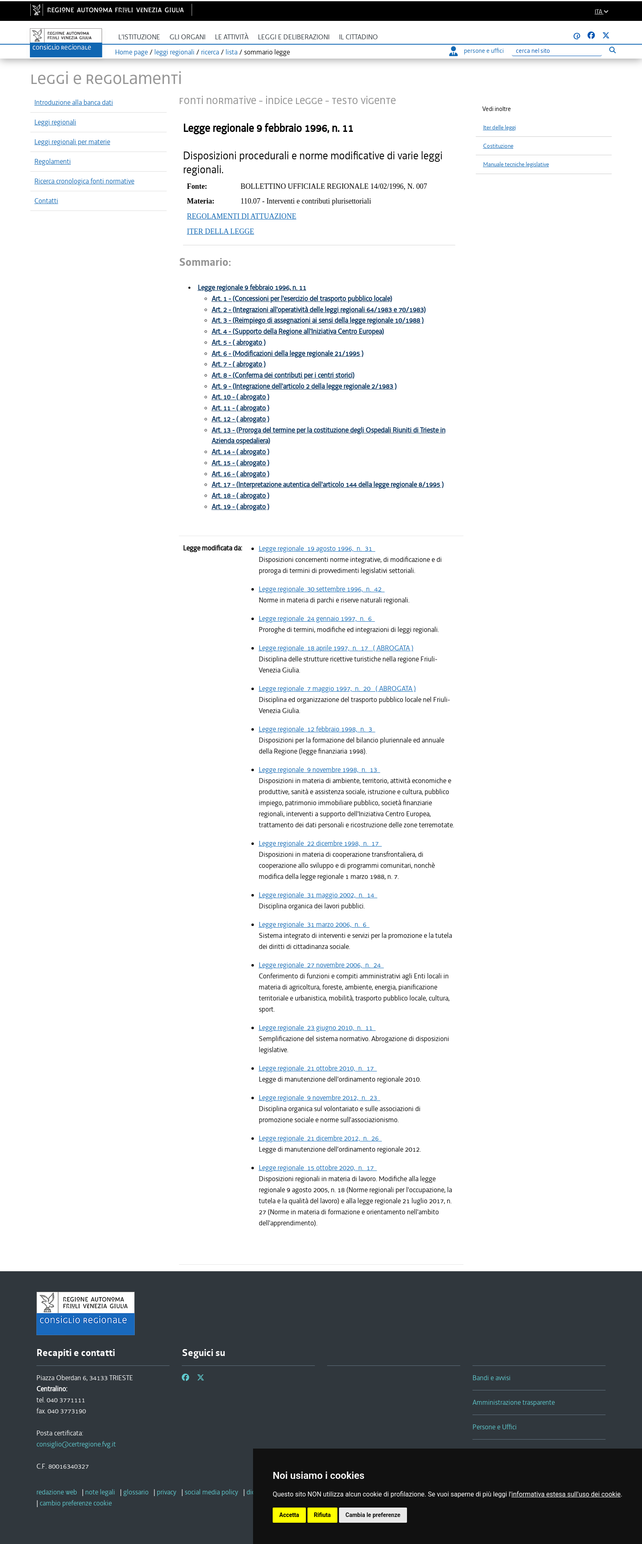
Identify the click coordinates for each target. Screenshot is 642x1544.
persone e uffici (476, 51)
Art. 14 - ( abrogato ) (240, 452)
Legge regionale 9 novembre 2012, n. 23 (319, 1097)
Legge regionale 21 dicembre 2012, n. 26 (320, 1138)
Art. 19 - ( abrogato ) (240, 507)
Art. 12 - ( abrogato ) (240, 419)
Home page (131, 52)
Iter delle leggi (499, 127)
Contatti (46, 200)
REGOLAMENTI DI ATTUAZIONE (241, 216)
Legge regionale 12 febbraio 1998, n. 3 (317, 729)
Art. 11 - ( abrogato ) (240, 408)
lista (231, 52)
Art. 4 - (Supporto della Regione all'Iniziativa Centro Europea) (298, 331)
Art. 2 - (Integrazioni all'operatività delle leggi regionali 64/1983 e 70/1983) (319, 310)
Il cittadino (358, 37)
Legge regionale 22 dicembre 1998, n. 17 (320, 843)
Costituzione (498, 146)
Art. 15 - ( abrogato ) (240, 463)
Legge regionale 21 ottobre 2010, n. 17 (318, 1068)
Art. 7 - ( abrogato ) (239, 364)
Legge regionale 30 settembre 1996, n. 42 (322, 588)
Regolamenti (52, 161)
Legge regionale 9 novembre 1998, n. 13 (319, 769)
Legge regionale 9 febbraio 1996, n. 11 (252, 287)
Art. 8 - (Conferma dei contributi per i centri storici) (283, 375)
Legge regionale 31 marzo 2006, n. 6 (314, 924)
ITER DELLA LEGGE (220, 231)
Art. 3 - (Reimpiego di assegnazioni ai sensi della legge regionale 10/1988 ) (318, 320)
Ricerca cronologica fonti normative (84, 181)
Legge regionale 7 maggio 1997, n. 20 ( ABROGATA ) (337, 688)
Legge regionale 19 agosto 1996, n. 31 (317, 548)
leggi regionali (174, 52)
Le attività (232, 37)
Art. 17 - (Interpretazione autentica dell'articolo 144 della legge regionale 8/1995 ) (328, 484)
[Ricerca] (557, 51)
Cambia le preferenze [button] (373, 1515)
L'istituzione (139, 37)
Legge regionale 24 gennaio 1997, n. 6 (317, 618)
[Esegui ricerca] (612, 50)
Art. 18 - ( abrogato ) (240, 495)
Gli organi (188, 37)
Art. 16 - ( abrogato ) (240, 474)
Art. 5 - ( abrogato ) (239, 342)
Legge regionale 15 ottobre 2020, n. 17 (318, 1167)
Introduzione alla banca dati (73, 102)
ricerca (210, 52)
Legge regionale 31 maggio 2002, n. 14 (318, 894)
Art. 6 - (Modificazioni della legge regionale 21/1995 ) (288, 353)
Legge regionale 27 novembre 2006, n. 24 (321, 964)
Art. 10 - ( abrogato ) (240, 397)
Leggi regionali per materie (72, 141)
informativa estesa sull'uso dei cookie (566, 1494)
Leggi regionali (55, 122)
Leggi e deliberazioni (294, 37)
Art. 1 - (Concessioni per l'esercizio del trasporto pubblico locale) (302, 298)
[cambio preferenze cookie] (76, 1503)
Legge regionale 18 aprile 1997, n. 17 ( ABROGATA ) (336, 647)
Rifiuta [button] (322, 1515)
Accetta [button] (289, 1515)
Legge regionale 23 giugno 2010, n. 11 (317, 1027)
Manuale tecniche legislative (516, 164)
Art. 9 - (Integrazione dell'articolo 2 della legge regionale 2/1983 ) (304, 386)
